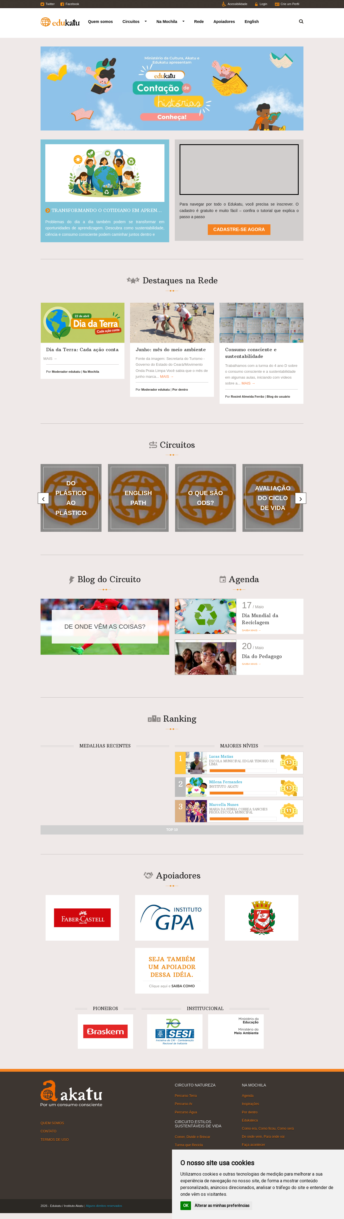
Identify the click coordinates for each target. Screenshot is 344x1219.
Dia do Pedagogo (262, 656)
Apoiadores (224, 21)
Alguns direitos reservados (104, 1206)
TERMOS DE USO (55, 1139)
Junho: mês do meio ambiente (171, 349)
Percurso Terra (186, 1096)
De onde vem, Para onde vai (263, 1137)
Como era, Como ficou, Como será (268, 1129)
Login (263, 4)
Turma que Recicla (189, 1145)
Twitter (50, 4)
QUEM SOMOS (52, 1123)
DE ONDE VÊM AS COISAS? (104, 626)
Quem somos (100, 21)
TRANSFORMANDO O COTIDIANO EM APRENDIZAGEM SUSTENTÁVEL (133, 210)
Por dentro (250, 1112)
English (252, 21)
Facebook (72, 4)
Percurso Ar (183, 1104)
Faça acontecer (253, 1145)
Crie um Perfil (290, 4)
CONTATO (48, 1131)
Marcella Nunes (224, 804)
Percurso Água (186, 1112)
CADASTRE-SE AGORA (239, 229)
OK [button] (185, 1205)
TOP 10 (172, 830)
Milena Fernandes (225, 782)
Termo (298, 20)
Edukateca (250, 1120)
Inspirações (250, 1104)
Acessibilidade (237, 4)
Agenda (247, 1096)
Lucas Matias (221, 756)
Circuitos (131, 21)
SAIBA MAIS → (251, 630)
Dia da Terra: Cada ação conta (82, 349)
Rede (199, 21)
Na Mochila (167, 21)
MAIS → (167, 376)
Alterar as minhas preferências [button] (222, 1205)
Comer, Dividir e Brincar (192, 1137)
